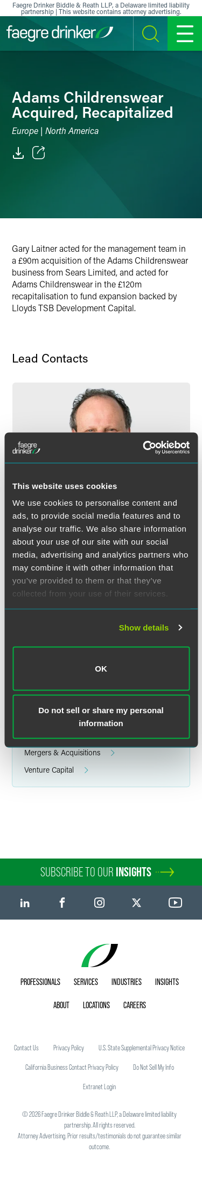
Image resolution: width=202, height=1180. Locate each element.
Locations (96, 1005)
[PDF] (18, 153)
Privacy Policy (68, 1047)
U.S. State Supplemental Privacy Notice (142, 1047)
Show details (144, 627)
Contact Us (26, 1047)
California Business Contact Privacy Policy (72, 1067)
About (61, 1005)
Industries (127, 982)
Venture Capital (56, 770)
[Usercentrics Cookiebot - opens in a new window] (144, 448)
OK (101, 668)
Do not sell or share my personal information (101, 717)
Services (86, 982)
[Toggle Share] (39, 153)
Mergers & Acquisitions (69, 753)
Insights (167, 982)
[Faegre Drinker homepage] (59, 33)
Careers (134, 1005)
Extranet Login (99, 1086)
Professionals (40, 982)
